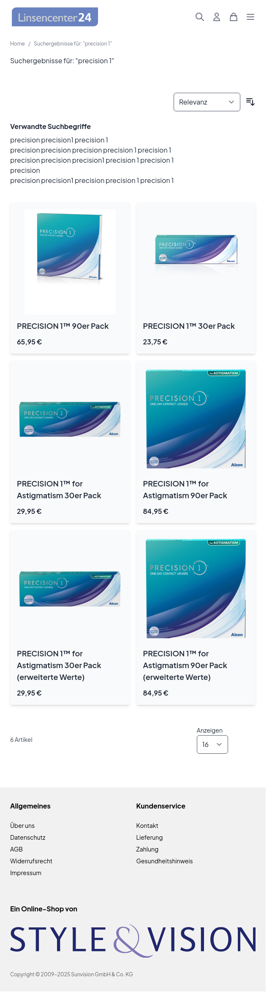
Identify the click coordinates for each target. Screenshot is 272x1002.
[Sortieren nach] (207, 102)
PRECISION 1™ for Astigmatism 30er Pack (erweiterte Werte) (59, 665)
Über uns (22, 825)
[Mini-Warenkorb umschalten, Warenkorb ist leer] (233, 17)
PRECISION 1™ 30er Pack (189, 325)
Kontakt (147, 825)
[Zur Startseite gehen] (55, 17)
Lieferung (149, 837)
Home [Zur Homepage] (17, 43)
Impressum (25, 872)
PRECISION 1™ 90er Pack (63, 325)
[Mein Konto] (217, 17)
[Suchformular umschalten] (200, 17)
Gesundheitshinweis (164, 861)
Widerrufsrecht (31, 861)
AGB (16, 849)
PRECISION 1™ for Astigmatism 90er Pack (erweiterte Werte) (185, 665)
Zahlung (147, 849)
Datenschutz (27, 837)
